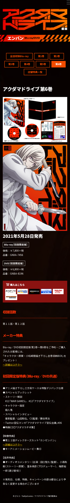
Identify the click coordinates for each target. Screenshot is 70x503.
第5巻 (43, 344)
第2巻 (57, 336)
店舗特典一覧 (35, 352)
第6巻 (58, 344)
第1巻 (41, 336)
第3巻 (11, 344)
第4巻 (27, 344)
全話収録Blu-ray (19, 336)
